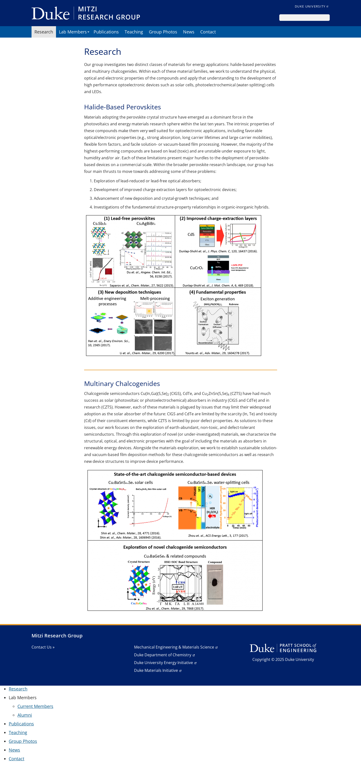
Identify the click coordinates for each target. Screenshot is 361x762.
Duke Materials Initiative (156, 670)
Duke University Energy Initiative (163, 662)
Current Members (35, 706)
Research (43, 32)
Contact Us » (43, 647)
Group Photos (163, 32)
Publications (106, 32)
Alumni (24, 715)
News (188, 32)
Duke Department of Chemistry (162, 655)
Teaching (134, 32)
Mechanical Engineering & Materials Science (174, 647)
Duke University (310, 6)
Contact (208, 32)
